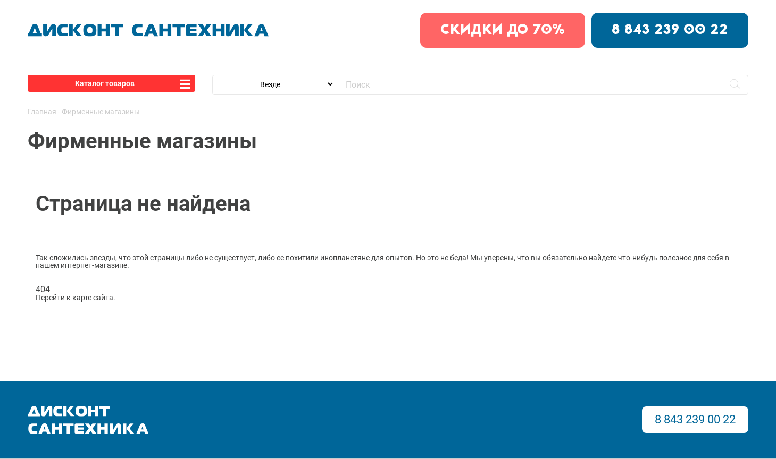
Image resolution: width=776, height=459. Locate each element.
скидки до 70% (502, 30)
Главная (42, 111)
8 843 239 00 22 (670, 30)
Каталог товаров (105, 83)
